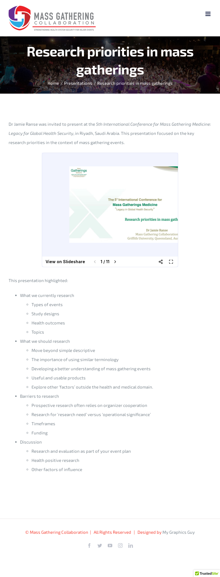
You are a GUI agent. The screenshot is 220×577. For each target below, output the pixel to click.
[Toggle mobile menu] (208, 14)
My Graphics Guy (178, 532)
